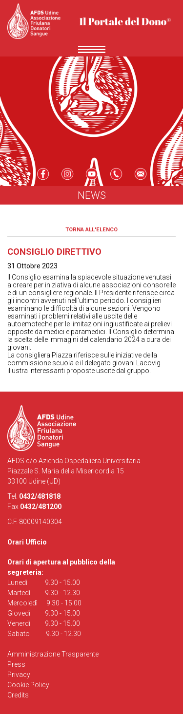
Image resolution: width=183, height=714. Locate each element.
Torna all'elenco (91, 229)
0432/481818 (40, 496)
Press (16, 664)
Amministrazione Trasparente (53, 654)
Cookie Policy (28, 685)
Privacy (18, 674)
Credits (18, 695)
